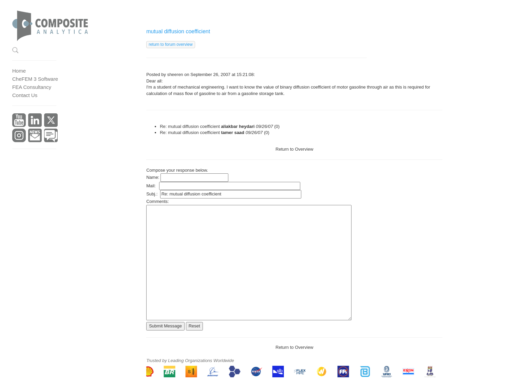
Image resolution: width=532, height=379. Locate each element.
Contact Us (24, 95)
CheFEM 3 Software (35, 79)
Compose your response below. (177, 170)
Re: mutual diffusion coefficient (190, 126)
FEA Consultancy (31, 87)
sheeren (175, 74)
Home (19, 71)
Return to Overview (294, 149)
